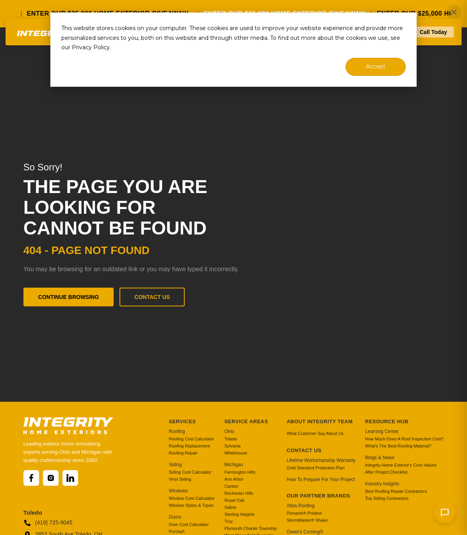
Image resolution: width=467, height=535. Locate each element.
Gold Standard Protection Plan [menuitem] (316, 467)
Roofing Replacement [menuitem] (189, 446)
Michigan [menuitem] (234, 464)
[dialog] (233, 50)
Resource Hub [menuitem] (386, 421)
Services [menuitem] (182, 421)
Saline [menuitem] (231, 507)
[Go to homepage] (49, 56)
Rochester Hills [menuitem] (239, 493)
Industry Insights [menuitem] (382, 484)
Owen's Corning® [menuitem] (305, 532)
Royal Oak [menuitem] (234, 500)
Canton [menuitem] (231, 486)
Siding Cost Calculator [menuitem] (190, 472)
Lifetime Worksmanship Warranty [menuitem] (321, 460)
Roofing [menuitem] (177, 431)
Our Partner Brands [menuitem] (318, 496)
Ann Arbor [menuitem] (234, 479)
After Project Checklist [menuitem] (386, 472)
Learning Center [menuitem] (382, 431)
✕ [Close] (454, 12)
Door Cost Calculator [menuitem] (189, 524)
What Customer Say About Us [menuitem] (315, 433)
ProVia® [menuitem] (177, 531)
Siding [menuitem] (175, 464)
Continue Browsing (68, 297)
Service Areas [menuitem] (246, 421)
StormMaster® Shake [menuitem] (307, 520)
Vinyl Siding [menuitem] (180, 479)
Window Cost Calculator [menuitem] (191, 498)
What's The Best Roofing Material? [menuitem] (398, 446)
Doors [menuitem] (175, 517)
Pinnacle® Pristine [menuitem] (304, 513)
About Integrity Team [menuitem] (320, 421)
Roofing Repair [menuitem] (183, 453)
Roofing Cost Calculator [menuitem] (191, 439)
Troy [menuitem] (229, 521)
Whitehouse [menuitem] (236, 453)
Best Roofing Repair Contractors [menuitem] (396, 491)
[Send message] (444, 512)
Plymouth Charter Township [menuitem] (251, 528)
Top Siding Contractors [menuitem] (386, 498)
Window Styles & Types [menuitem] (191, 505)
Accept (375, 66)
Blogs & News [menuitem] (379, 457)
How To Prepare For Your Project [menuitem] (321, 479)
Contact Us (152, 297)
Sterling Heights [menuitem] (240, 514)
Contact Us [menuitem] (304, 450)
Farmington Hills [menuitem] (240, 472)
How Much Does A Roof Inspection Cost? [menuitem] (404, 439)
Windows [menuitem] (178, 491)
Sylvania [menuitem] (233, 446)
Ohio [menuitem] (229, 431)
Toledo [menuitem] (231, 439)
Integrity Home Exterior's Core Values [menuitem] (401, 465)
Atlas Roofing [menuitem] (300, 505)
